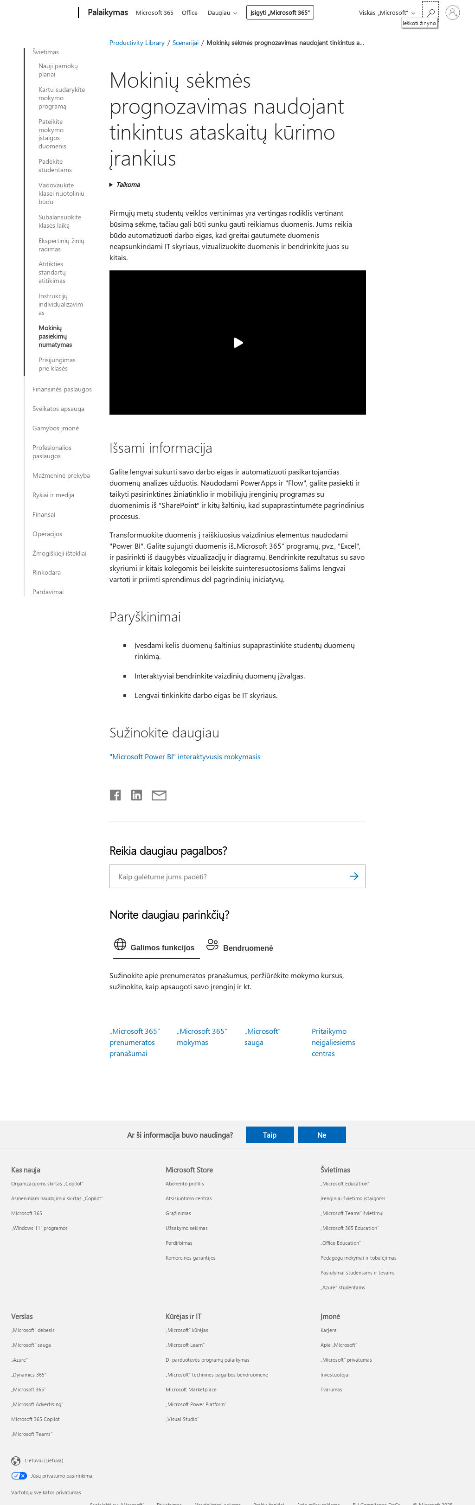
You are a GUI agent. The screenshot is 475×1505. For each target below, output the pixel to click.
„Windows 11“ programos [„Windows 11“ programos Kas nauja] (39, 1227)
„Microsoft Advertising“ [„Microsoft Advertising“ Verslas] (37, 1404)
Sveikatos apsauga (58, 408)
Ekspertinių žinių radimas (61, 245)
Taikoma (128, 184)
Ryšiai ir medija (53, 495)
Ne (321, 1135)
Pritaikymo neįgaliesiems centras (333, 1042)
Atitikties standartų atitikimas (52, 272)
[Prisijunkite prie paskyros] (453, 12)
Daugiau (223, 12)
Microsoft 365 (154, 12)
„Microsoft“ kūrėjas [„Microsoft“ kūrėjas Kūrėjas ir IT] (187, 1329)
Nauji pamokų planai (58, 70)
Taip (269, 1135)
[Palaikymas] (107, 13)
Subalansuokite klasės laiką (60, 221)
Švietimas (45, 52)
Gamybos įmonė (55, 428)
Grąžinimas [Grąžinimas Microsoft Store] (178, 1213)
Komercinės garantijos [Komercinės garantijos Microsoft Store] (191, 1257)
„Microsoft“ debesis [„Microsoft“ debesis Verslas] (33, 1329)
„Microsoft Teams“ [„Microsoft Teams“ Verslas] (31, 1433)
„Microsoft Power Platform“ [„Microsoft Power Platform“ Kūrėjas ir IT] (196, 1404)
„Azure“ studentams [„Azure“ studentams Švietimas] (343, 1287)
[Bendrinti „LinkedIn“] (132, 793)
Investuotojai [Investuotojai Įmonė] (335, 1374)
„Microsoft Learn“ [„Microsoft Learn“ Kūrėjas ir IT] (185, 1344)
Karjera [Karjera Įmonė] (329, 1329)
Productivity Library (137, 42)
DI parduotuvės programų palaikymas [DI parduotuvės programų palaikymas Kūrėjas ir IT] (208, 1359)
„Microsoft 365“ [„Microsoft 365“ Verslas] (28, 1389)
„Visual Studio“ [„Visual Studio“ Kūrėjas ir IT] (182, 1418)
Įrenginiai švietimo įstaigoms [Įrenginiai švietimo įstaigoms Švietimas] (353, 1198)
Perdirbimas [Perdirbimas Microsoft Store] (179, 1242)
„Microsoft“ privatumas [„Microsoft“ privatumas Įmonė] (346, 1359)
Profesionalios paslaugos (51, 451)
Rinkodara (46, 572)
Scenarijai (186, 42)
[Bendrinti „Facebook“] (115, 793)
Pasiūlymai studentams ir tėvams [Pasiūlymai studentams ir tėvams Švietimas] (358, 1272)
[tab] (156, 947)
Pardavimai (48, 592)
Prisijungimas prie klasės (57, 364)
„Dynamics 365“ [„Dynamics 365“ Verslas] (28, 1374)
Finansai (43, 514)
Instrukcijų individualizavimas (61, 304)
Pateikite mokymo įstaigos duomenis (52, 134)
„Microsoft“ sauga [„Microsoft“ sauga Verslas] (31, 1344)
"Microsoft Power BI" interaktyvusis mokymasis (185, 756)
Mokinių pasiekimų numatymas (55, 336)
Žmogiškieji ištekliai (59, 553)
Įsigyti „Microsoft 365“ (284, 12)
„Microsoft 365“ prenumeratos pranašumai (134, 1042)
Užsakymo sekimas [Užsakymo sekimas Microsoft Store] (187, 1227)
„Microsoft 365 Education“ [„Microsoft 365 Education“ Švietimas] (350, 1227)
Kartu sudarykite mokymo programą (62, 97)
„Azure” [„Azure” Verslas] (19, 1359)
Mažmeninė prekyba (61, 475)
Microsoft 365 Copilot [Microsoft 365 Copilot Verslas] (35, 1418)
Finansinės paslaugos (62, 389)
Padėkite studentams (55, 165)
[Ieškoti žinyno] (430, 11)
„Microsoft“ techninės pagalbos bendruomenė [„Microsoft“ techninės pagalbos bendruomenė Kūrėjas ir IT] (217, 1374)
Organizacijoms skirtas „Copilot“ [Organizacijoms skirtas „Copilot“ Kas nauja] (47, 1183)
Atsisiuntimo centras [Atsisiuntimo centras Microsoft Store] (189, 1198)
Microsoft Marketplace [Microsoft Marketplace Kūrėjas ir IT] (191, 1389)
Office (191, 12)
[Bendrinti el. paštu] (155, 793)
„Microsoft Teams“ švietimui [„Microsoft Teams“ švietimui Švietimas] (352, 1213)
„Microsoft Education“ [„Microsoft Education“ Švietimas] (345, 1183)
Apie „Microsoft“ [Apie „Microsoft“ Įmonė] (339, 1344)
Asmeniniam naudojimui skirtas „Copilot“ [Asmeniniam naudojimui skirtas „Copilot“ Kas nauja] (57, 1198)
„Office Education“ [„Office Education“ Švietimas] (341, 1242)
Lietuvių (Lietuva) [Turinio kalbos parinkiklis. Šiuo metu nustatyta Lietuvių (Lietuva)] (44, 1460)
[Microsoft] (43, 13)
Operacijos (47, 534)
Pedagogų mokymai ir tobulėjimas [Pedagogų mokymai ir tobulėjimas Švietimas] (359, 1257)
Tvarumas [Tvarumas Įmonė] (331, 1389)
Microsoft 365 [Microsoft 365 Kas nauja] (26, 1213)
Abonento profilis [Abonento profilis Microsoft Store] (185, 1183)
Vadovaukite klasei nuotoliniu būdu (61, 193)
